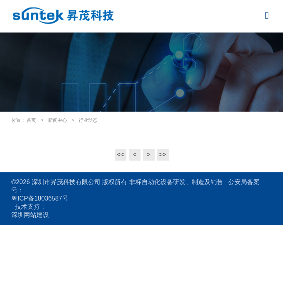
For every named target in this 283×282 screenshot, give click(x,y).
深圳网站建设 (30, 215)
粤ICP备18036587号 (39, 198)
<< (120, 154)
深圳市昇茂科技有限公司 (66, 182)
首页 (31, 120)
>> (162, 154)
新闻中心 (57, 120)
